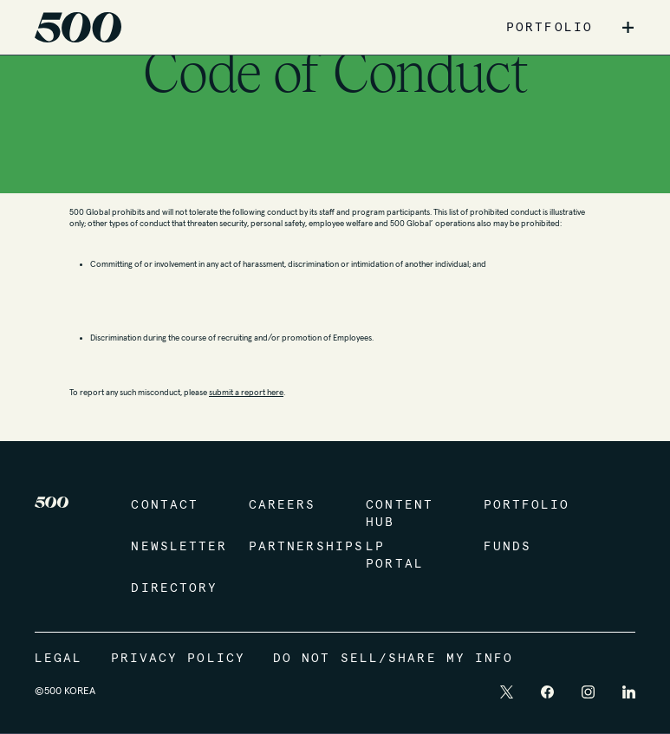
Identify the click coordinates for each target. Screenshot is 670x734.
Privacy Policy (178, 659)
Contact (164, 505)
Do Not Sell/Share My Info (393, 659)
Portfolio (525, 505)
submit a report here (246, 392)
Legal (59, 659)
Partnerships (290, 547)
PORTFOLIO (549, 28)
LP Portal (395, 555)
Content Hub (399, 514)
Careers (282, 505)
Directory (172, 588)
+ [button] (628, 28)
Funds (508, 547)
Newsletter (172, 547)
